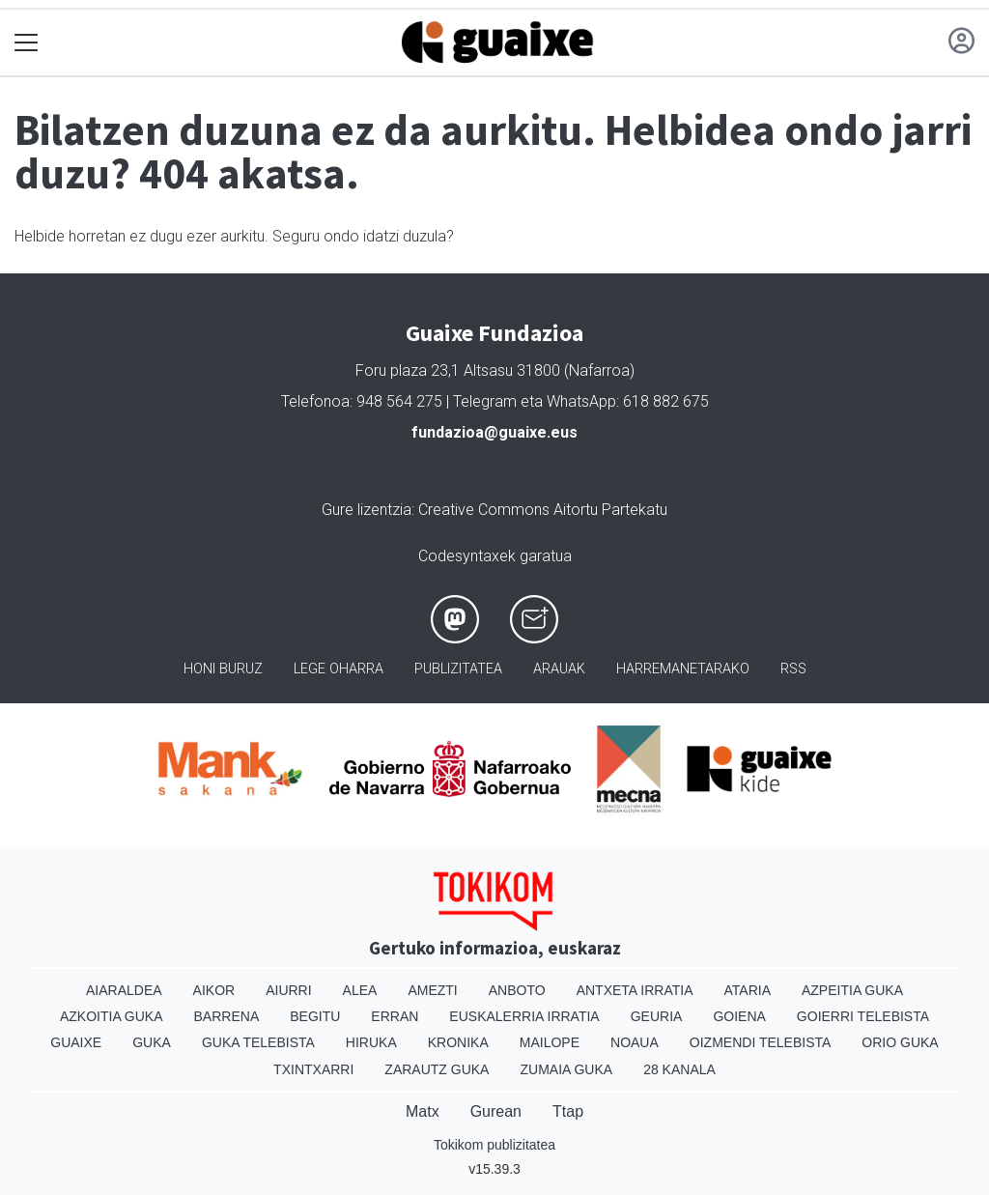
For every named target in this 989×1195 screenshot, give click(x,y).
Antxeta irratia (635, 990)
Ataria (747, 990)
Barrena (227, 1016)
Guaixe (75, 1042)
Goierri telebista (863, 1016)
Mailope (549, 1042)
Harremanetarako (682, 669)
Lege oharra (338, 669)
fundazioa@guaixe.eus (494, 432)
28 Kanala (679, 1069)
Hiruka (371, 1042)
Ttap (567, 1111)
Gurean (496, 1111)
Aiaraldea (124, 990)
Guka (151, 1042)
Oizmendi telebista (761, 1042)
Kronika (458, 1042)
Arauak (559, 669)
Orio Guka (900, 1042)
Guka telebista (258, 1042)
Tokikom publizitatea (494, 1144)
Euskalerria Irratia (524, 1016)
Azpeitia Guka (852, 990)
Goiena (739, 1016)
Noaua (634, 1042)
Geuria (657, 1016)
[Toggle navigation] (26, 43)
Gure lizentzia (366, 509)
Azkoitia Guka (111, 1016)
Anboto (517, 990)
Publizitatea (458, 669)
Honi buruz (223, 669)
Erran (394, 1016)
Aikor (214, 990)
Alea (360, 990)
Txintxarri (313, 1069)
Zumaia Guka (566, 1069)
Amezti (432, 990)
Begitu (315, 1016)
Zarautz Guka (436, 1069)
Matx (422, 1111)
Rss (793, 669)
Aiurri (288, 990)
